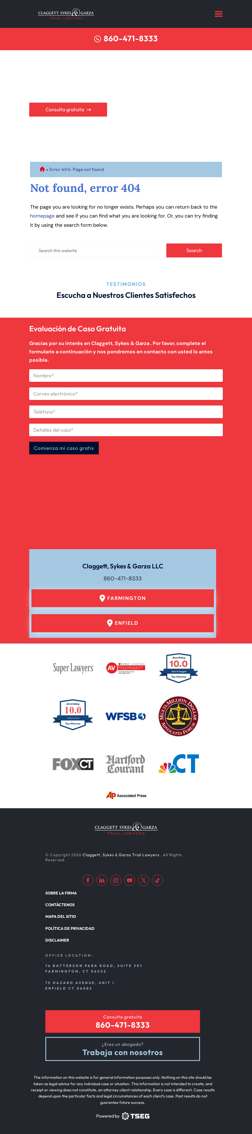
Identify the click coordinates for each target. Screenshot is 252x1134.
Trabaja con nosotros (122, 1052)
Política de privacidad (70, 928)
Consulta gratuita (65, 109)
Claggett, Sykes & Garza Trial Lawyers (121, 854)
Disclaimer (57, 940)
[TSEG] (122, 1116)
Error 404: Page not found (77, 169)
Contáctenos (60, 904)
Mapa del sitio (60, 916)
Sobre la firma (61, 893)
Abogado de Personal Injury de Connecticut (42, 169)
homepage (42, 216)
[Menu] (218, 14)
